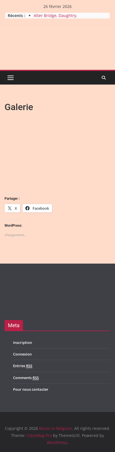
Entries (22, 366)
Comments (26, 377)
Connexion (22, 354)
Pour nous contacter (30, 389)
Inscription (22, 342)
